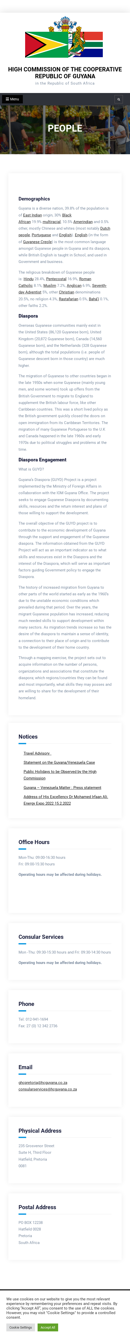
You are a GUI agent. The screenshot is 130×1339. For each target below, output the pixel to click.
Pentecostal (56, 279)
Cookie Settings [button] (20, 1327)
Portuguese (41, 235)
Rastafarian (68, 299)
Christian (66, 292)
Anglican (74, 285)
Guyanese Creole (37, 242)
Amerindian (83, 222)
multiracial (52, 222)
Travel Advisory (37, 753)
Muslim (49, 285)
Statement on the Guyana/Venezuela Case (59, 762)
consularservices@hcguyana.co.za (48, 1089)
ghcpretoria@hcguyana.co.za (43, 1082)
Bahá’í (94, 299)
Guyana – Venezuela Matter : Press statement (62, 787)
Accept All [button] (48, 1327)
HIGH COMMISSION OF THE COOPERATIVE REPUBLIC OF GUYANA (65, 73)
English (65, 235)
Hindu (29, 279)
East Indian (32, 215)
